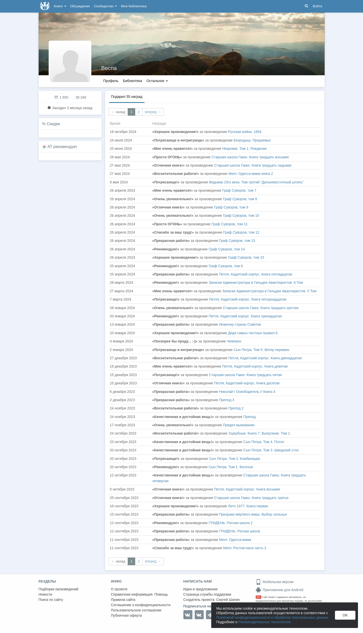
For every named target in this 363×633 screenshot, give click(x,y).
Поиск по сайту (51, 600)
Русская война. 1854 (244, 132)
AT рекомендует (62, 147)
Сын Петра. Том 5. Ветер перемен (261, 350)
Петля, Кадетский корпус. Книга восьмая (247, 489)
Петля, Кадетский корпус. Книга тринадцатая (245, 316)
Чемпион (234, 341)
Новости (45, 594)
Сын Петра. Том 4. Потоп (263, 442)
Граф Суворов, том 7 (239, 190)
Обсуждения (80, 6)
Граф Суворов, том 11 (229, 224)
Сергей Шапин (228, 600)
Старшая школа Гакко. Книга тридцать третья (251, 498)
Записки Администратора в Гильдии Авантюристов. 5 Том (269, 291)
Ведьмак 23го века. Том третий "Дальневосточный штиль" (256, 182)
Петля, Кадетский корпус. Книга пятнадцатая (255, 274)
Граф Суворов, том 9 (231, 207)
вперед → (153, 112)
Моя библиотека (134, 6)
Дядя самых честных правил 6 (253, 333)
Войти (317, 6)
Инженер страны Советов (240, 324)
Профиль (110, 81)
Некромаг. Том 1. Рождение (244, 149)
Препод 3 (226, 400)
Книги (60, 6)
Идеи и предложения (200, 589)
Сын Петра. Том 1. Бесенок (231, 467)
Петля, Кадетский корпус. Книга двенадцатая (265, 358)
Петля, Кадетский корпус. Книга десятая (246, 383)
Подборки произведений (59, 589)
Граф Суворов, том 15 (246, 257)
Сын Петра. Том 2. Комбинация (234, 459)
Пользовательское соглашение (136, 610)
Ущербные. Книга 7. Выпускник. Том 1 (259, 433)
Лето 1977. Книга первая (248, 506)
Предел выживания (239, 425)
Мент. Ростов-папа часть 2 (244, 548)
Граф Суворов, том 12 (241, 232)
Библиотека (132, 81)
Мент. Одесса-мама (235, 540)
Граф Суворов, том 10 (241, 216)
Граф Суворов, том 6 (226, 266)
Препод (249, 417)
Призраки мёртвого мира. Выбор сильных (253, 514)
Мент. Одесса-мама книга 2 (250, 174)
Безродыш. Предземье (252, 140)
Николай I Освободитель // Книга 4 (247, 392)
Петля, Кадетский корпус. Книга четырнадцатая (247, 299)
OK (345, 615)
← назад (118, 112)
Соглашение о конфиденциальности (140, 605)
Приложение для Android (279, 590)
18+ (258, 597)
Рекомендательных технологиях (264, 622)
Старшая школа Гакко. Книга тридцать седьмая (252, 165)
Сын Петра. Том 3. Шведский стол (271, 450)
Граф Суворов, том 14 (227, 249)
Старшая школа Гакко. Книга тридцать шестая (261, 308)
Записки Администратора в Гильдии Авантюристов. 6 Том (256, 282)
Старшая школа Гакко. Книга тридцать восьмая (250, 157)
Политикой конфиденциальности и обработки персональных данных (272, 617)
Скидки (53, 124)
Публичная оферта (126, 615)
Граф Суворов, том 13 (237, 241)
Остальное (157, 81)
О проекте (119, 589)
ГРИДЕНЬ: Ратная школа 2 (231, 523)
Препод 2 (236, 408)
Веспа (109, 68)
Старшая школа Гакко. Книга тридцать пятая (245, 375)
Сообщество (105, 6)
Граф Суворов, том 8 (240, 199)
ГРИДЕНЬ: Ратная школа (239, 531)
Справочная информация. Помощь (139, 594)
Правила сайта (123, 600)
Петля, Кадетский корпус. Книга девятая (255, 366)
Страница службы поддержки (207, 594)
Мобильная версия (275, 582)
